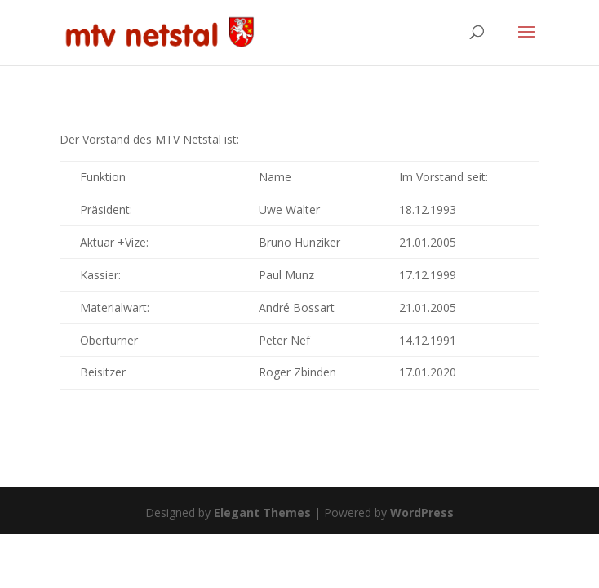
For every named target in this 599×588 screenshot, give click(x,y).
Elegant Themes (262, 512)
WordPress (422, 512)
